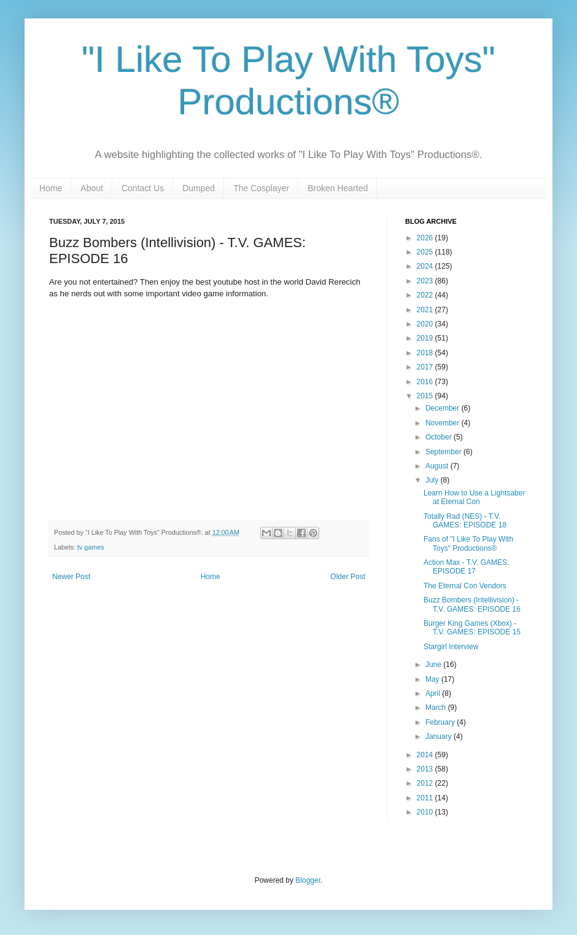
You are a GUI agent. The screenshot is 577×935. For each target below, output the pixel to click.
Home (50, 188)
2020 (426, 324)
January (439, 736)
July (433, 480)
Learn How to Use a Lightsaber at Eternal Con (474, 497)
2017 (426, 367)
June (434, 664)
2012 (426, 783)
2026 (426, 238)
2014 (426, 755)
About (91, 188)
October (439, 437)
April (433, 693)
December (443, 408)
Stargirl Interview (451, 646)
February (441, 722)
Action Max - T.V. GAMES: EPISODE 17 (466, 566)
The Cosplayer (261, 188)
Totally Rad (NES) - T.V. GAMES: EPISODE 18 (465, 520)
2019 (426, 338)
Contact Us (143, 188)
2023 (426, 281)
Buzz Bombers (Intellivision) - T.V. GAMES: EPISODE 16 (472, 604)
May (433, 679)
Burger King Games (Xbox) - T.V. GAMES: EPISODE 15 (472, 627)
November (443, 423)
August (438, 466)
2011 (426, 798)
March (436, 707)
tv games (90, 547)
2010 (426, 812)
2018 (426, 353)
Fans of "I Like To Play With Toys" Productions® (468, 543)
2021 (426, 310)
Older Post (347, 576)
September (444, 452)
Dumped (198, 188)
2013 (426, 769)
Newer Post (71, 576)
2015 (426, 396)
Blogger (307, 880)
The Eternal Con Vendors (465, 586)
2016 (426, 381)
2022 (426, 295)
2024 (426, 266)
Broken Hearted (338, 188)
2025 (426, 252)
